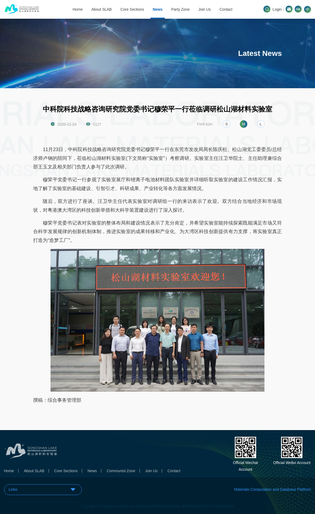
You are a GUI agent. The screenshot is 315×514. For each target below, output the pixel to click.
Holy (231, 505)
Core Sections (132, 9)
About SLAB (101, 9)
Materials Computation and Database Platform (272, 489)
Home (78, 9)
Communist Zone (121, 472)
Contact (226, 9)
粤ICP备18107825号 (196, 505)
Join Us (204, 9)
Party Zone (180, 9)
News (158, 9)
